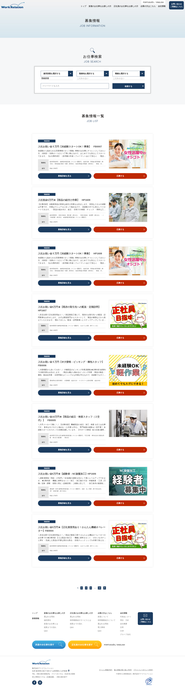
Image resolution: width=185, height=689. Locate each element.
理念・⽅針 (124, 620)
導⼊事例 (101, 627)
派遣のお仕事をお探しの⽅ (100, 6)
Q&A (46, 631)
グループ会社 (125, 634)
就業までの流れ (50, 627)
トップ (83, 6)
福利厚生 (47, 620)
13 (99, 588)
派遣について (103, 617)
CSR (122, 631)
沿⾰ (122, 627)
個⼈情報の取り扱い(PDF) (123, 670)
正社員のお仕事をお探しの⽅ (126, 6)
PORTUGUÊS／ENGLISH (114, 645)
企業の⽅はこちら (148, 6)
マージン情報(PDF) (105, 670)
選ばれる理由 (49, 617)
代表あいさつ (125, 617)
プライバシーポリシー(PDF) (143, 670)
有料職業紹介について (106, 620)
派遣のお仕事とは (51, 624)
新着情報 (35, 618)
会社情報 (162, 6)
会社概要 (123, 624)
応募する (131, 176)
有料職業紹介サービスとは (80, 620)
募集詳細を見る (73, 176)
